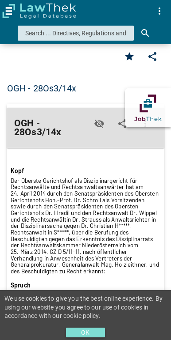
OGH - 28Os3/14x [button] (42, 88)
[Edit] (152, 56)
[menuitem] (159, 11)
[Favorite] (129, 56)
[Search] (145, 33)
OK (85, 332)
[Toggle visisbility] (99, 123)
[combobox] (76, 33)
